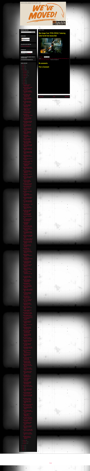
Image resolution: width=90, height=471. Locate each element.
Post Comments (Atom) (56, 100)
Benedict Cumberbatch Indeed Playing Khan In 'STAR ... (27, 98)
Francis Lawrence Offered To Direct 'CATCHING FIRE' (27, 198)
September (25, 75)
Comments (24, 40)
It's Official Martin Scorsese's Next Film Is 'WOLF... (27, 194)
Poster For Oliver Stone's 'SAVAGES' (27, 420)
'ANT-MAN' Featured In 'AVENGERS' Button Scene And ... (27, 293)
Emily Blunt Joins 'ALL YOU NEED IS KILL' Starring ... (27, 245)
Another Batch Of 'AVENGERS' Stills (27, 284)
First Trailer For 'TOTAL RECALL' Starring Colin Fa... (27, 433)
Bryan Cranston (44, 58)
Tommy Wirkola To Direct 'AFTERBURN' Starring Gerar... (27, 232)
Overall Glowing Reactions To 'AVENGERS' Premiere (27, 318)
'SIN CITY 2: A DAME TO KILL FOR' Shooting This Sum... (27, 300)
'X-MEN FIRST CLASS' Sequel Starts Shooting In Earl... (27, 369)
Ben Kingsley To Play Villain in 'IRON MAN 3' (27, 338)
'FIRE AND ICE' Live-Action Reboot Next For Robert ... (27, 156)
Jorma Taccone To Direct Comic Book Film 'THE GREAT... (27, 407)
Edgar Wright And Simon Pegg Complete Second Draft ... (27, 168)
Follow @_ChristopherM (25, 46)
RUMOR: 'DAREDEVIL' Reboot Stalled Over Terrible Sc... (27, 132)
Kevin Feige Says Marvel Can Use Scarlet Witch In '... (27, 201)
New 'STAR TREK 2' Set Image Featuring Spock (27, 226)
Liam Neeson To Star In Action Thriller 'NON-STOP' (27, 401)
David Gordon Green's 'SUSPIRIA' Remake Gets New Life (27, 328)
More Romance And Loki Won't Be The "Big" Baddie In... (27, 265)
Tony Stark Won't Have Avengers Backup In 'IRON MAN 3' (27, 262)
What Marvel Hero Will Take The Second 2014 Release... (27, 365)
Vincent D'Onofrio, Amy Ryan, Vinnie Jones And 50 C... (27, 386)
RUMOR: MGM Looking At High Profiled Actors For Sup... (27, 290)
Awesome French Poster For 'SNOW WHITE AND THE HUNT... (27, 219)
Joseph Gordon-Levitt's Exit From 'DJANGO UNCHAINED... (27, 383)
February (25, 441)
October (24, 74)
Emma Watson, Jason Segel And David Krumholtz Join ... (27, 95)
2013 (23, 68)
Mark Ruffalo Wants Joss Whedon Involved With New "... (27, 149)
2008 (23, 450)
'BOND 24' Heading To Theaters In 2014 (27, 139)
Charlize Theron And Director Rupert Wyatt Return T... (27, 207)
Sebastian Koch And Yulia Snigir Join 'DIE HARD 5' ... (27, 395)
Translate (28, 53)
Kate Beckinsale (64, 58)
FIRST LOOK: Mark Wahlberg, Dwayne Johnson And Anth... (27, 362)
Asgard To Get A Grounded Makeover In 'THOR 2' (27, 255)
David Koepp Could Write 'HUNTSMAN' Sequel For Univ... (27, 122)
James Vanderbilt (54, 58)
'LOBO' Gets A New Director (26, 189)
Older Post (67, 96)
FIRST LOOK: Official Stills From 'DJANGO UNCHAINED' (27, 142)
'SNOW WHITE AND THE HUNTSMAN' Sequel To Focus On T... (27, 348)
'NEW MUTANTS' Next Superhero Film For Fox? (27, 125)
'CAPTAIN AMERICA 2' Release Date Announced (27, 379)
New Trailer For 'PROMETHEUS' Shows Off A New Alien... (27, 115)
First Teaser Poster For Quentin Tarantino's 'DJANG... (27, 322)
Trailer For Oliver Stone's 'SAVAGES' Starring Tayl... (27, 372)
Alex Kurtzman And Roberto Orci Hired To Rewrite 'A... (27, 171)
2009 (23, 448)
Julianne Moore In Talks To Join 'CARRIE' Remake (27, 239)
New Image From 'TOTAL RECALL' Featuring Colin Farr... (27, 341)
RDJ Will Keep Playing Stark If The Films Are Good (27, 102)
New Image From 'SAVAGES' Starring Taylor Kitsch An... (27, 376)
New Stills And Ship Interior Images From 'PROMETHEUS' (27, 280)
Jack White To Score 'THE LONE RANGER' (27, 162)
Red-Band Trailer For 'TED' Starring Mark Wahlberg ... (27, 437)
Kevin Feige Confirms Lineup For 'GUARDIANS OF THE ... (27, 273)
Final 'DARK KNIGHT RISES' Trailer (27, 85)
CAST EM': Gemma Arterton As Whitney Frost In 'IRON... (27, 181)
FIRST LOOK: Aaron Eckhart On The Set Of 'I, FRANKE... (27, 229)
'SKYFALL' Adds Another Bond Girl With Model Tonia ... (27, 389)
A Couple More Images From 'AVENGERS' (27, 214)
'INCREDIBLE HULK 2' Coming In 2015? (27, 112)
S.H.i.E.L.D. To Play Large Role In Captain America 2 (28, 430)
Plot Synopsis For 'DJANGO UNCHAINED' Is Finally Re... (28, 258)
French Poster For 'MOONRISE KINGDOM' (26, 223)
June (24, 80)
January (24, 443)
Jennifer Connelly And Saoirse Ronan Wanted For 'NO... (27, 251)
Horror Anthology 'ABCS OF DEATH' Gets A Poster (27, 423)
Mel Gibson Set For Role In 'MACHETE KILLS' (27, 184)
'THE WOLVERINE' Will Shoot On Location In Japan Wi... (27, 129)
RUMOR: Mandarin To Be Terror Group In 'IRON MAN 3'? (27, 145)
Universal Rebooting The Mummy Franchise (27, 393)
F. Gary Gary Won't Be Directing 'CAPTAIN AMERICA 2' (27, 335)
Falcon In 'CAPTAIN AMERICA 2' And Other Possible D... (27, 269)
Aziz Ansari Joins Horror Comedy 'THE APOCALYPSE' (27, 358)
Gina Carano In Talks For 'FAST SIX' (27, 175)
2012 (23, 69)
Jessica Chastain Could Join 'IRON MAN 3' (27, 187)
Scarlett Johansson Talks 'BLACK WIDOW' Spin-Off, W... (27, 152)
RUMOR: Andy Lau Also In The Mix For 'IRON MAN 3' (27, 177)
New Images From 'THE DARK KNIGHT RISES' (27, 313)
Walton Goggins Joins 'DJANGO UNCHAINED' (28, 316)
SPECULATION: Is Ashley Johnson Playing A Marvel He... (27, 88)
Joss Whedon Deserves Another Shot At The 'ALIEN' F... (27, 118)
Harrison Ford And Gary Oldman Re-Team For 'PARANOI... (27, 286)
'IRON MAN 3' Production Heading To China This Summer (27, 242)
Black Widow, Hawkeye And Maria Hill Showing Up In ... (27, 91)
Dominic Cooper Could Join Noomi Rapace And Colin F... (27, 411)
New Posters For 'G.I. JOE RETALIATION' (27, 205)
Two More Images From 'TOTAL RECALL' (27, 311)
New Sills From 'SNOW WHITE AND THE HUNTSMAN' (27, 211)
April (24, 83)
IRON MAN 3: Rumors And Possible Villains (27, 399)
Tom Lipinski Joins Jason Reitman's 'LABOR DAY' (27, 418)
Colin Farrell (49, 58)
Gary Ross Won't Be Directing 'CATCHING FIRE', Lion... (27, 304)
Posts (23, 38)
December (25, 71)
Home (54, 96)
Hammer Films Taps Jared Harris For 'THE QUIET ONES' (27, 236)
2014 (23, 66)
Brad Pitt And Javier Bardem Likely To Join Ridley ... (27, 307)
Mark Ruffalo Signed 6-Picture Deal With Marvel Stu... (27, 105)
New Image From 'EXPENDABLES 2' (27, 249)
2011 (23, 445)
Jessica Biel (60, 58)
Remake (43, 59)
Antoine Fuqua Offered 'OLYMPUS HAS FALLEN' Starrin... (27, 331)
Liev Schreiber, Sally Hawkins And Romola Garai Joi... (27, 277)
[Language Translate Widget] (26, 52)
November (25, 72)
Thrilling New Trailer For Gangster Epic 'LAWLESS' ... (27, 164)
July (24, 78)
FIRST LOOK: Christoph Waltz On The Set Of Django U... (27, 426)
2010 (23, 446)
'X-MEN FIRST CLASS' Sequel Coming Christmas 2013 (27, 109)
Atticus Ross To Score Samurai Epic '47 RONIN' (27, 355)
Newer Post (41, 96)
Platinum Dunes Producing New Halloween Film (28, 405)
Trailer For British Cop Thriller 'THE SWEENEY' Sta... (27, 414)
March (24, 440)
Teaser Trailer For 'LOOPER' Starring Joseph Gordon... (27, 297)
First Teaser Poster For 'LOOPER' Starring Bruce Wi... (27, 344)
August (24, 77)
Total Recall (47, 59)
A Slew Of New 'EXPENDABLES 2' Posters (27, 136)
